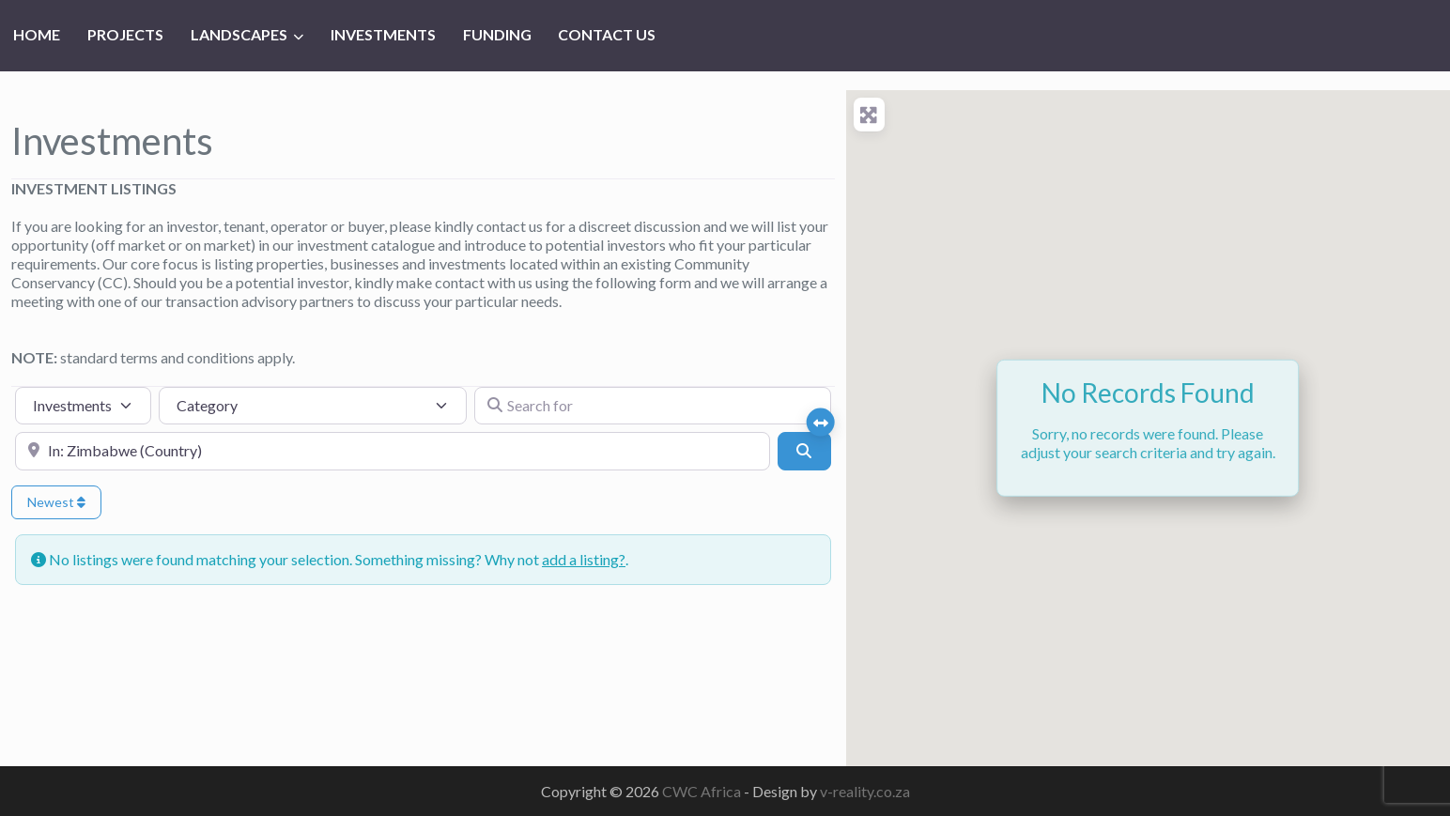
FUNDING (497, 34)
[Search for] (652, 405)
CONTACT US (607, 34)
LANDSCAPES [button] (239, 34)
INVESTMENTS (383, 34)
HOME (36, 34)
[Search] (804, 451)
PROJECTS (125, 34)
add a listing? (583, 559)
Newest (56, 502)
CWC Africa (703, 791)
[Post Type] (83, 405)
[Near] (392, 451)
